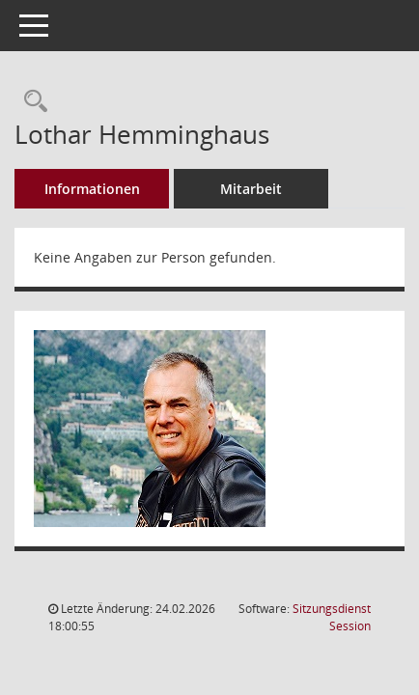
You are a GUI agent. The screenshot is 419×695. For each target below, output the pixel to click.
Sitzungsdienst (332, 617)
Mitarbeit (251, 189)
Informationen (92, 189)
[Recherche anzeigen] (30, 102)
